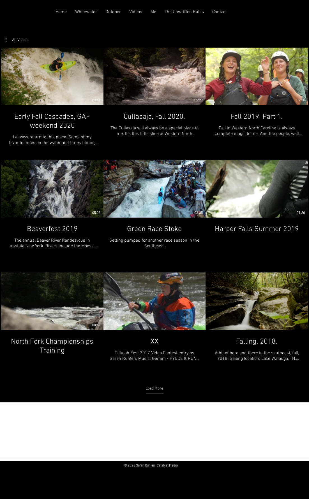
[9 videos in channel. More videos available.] (154, 209)
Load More (154, 388)
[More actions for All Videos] (17, 40)
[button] (17, 40)
